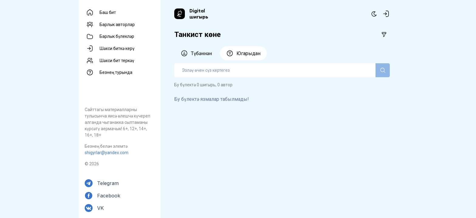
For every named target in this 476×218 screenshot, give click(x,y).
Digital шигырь (198, 14)
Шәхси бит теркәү (117, 60)
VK (100, 208)
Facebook (108, 196)
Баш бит (108, 12)
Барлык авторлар (117, 24)
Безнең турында (116, 72)
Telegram (108, 183)
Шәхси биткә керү (117, 48)
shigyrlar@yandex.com (106, 152)
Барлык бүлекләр (117, 36)
